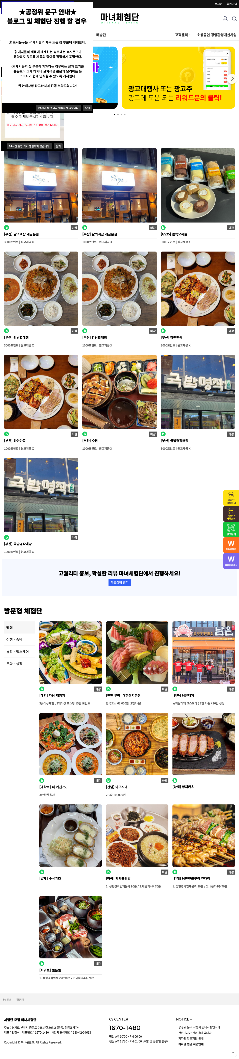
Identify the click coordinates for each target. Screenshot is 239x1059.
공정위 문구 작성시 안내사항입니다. (199, 1027)
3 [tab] (121, 114)
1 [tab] (114, 114)
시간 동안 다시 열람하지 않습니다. (29, 146)
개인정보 (6, 999)
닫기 (58, 146)
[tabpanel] (178, 78)
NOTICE (184, 1019)
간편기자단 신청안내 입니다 (194, 1033)
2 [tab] (118, 114)
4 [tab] (124, 114)
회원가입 (231, 4)
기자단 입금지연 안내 (191, 1038)
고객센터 (181, 34)
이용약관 (20, 999)
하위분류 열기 (190, 34)
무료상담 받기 (119, 582)
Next (232, 79)
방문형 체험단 (23, 610)
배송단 (101, 34)
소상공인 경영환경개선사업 (217, 34)
